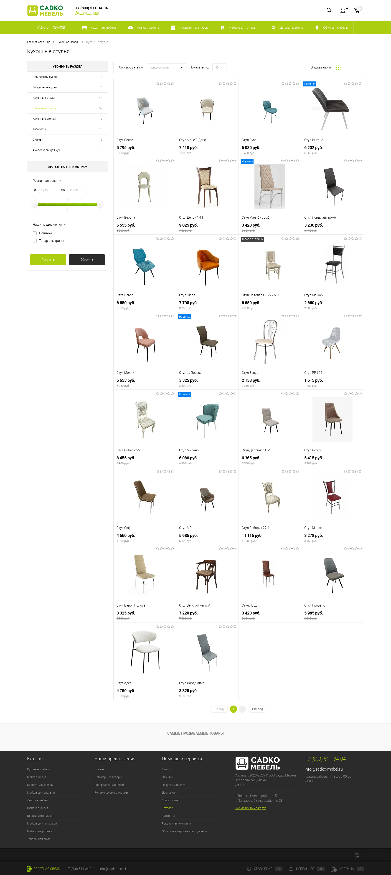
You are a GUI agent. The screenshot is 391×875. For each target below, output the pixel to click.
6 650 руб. (145, 305)
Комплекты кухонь (45, 76)
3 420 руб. (270, 228)
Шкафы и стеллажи (40, 815)
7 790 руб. (207, 305)
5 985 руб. (207, 538)
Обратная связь (43, 869)
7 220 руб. (207, 615)
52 (100, 108)
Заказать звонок (87, 13)
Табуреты (39, 129)
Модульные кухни (45, 87)
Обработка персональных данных (184, 831)
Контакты (168, 815)
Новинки (100, 769)
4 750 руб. (145, 693)
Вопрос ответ (171, 800)
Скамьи (38, 139)
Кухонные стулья (44, 108)
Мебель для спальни (41, 792)
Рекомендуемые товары (111, 792)
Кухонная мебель (39, 769)
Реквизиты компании (176, 823)
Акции (166, 769)
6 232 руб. (332, 150)
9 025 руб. (207, 228)
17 (100, 76)
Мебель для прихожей (42, 823)
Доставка (168, 792)
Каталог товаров (50, 27)
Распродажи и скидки (109, 784)
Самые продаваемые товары (195, 733)
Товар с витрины (51, 241)
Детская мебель (38, 800)
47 (100, 97)
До (63, 190)
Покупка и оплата (173, 784)
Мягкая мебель (37, 777)
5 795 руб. (145, 150)
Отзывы (167, 777)
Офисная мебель (38, 808)
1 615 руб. (332, 383)
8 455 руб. (145, 460)
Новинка (45, 233)
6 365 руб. (270, 460)
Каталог (167, 808)
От (34, 190)
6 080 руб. (270, 150)
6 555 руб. (145, 228)
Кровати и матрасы (40, 784)
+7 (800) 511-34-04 (79, 869)
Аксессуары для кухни (48, 150)
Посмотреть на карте (250, 808)
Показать (47, 259)
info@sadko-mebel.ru (324, 769)
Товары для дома (39, 839)
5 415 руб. (332, 460)
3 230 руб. (332, 228)
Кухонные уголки (44, 118)
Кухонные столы (44, 97)
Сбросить (87, 259)
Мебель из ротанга (40, 831)
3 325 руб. (207, 383)
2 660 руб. (332, 305)
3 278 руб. (332, 538)
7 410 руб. (207, 150)
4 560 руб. (145, 538)
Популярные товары (108, 777)
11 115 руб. (270, 538)
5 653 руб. (145, 383)
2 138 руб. (270, 383)
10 (100, 129)
